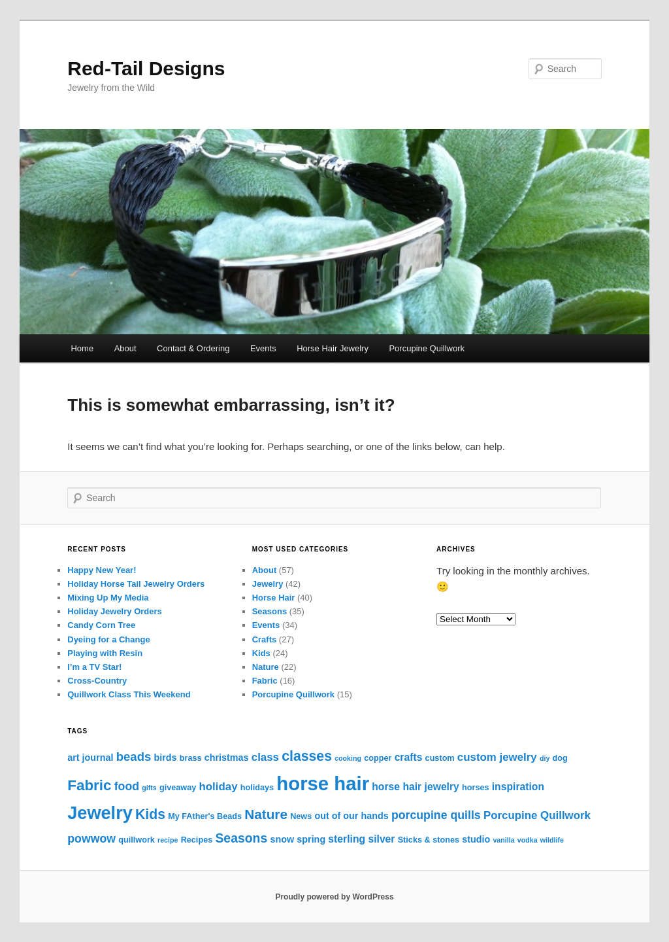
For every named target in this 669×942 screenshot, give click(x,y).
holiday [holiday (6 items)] (218, 786)
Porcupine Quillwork (427, 348)
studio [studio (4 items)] (476, 839)
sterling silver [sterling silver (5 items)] (361, 839)
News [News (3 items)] (301, 816)
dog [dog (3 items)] (560, 758)
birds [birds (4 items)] (165, 757)
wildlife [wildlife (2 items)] (552, 840)
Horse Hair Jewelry (332, 348)
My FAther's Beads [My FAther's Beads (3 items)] (205, 816)
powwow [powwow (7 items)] (91, 838)
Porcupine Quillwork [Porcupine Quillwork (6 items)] (537, 815)
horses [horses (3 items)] (475, 787)
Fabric (265, 681)
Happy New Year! (101, 570)
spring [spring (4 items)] (311, 839)
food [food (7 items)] (126, 786)
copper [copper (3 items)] (377, 758)
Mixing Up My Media (107, 597)
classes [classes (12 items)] (307, 756)
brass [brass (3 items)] (191, 758)
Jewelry (268, 584)
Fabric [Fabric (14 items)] (89, 785)
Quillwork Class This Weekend (128, 694)
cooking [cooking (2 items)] (347, 758)
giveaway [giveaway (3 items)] (177, 787)
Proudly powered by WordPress (334, 896)
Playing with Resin (104, 653)
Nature (265, 667)
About (125, 348)
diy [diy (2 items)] (544, 758)
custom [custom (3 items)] (440, 758)
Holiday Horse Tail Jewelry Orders (135, 584)
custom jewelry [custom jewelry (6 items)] (497, 757)
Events (263, 348)
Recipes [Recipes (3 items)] (197, 840)
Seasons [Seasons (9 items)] (241, 838)
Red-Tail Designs (146, 68)
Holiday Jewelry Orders (114, 611)
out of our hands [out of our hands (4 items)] (351, 816)
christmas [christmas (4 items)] (226, 757)
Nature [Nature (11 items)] (265, 814)
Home (82, 348)
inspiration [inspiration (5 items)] (518, 786)
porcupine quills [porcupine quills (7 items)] (436, 815)
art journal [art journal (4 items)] (90, 757)
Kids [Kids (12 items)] (150, 814)
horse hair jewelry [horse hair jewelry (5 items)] (415, 786)
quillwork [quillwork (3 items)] (136, 840)
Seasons (269, 611)
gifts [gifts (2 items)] (149, 788)
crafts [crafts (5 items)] (409, 757)
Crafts (264, 639)
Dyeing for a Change (108, 639)
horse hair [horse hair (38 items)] (322, 783)
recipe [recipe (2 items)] (167, 840)
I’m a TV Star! (94, 667)
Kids (261, 653)
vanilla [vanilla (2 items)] (503, 840)
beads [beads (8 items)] (134, 756)
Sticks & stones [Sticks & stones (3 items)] (428, 840)
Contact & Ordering (193, 348)
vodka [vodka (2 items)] (527, 840)
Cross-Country (97, 681)
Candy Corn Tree (101, 625)
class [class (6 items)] (265, 757)
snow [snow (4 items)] (282, 839)
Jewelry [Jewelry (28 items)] (100, 813)
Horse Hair (273, 597)
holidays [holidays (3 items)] (257, 787)
